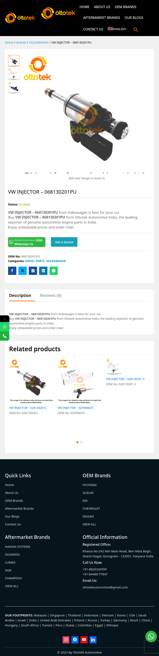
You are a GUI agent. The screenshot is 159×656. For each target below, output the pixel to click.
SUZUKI (88, 493)
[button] (135, 29)
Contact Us (93, 29)
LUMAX (10, 562)
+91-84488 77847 (95, 574)
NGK (8, 570)
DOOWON (12, 554)
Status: (13, 204)
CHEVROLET (91, 508)
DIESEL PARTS (35, 261)
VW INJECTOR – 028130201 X (125, 408)
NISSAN (88, 516)
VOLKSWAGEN (56, 261)
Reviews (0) (50, 296)
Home (84, 7)
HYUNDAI (89, 485)
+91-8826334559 (95, 569)
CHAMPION (13, 578)
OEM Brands (125, 7)
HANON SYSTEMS (17, 546)
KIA (85, 500)
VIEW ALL (89, 524)
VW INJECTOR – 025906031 (76, 408)
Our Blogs (134, 17)
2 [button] (82, 442)
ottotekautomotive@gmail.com (105, 587)
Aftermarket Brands (101, 17)
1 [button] (77, 442)
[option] (31, 396)
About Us (102, 7)
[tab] (22, 297)
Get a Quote (64, 242)
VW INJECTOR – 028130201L (28, 408)
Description (20, 296)
